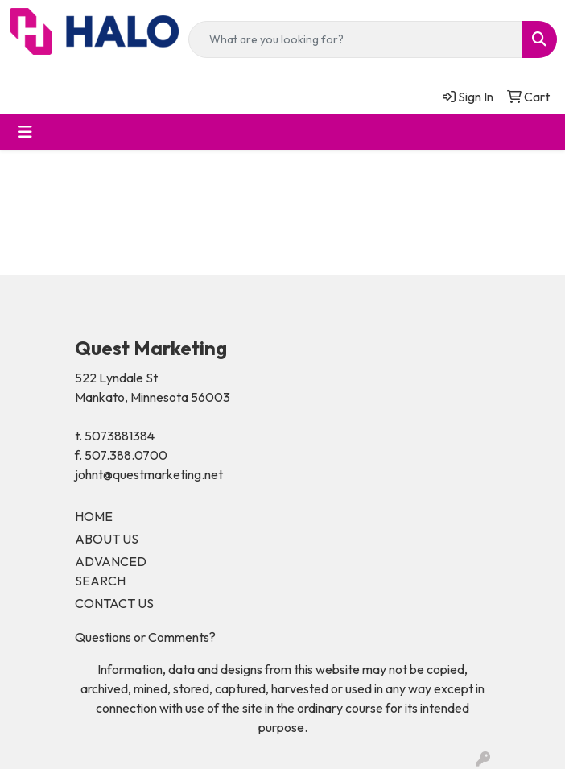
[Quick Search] (355, 39)
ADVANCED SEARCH (110, 571)
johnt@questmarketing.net (149, 474)
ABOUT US (106, 539)
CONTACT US (114, 603)
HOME (94, 516)
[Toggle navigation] (25, 132)
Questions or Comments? (145, 637)
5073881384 (120, 436)
